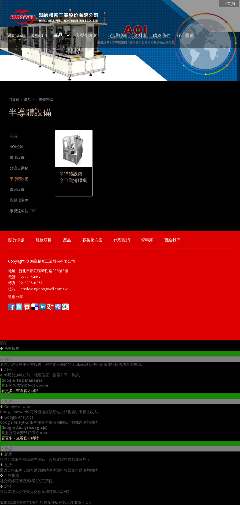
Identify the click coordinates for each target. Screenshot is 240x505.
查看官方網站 (27, 390)
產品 (27, 99)
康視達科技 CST (23, 210)
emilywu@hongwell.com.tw (44, 288)
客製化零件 (19, 200)
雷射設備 (17, 189)
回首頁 (14, 99)
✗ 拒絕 (5, 359)
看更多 (7, 390)
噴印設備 (17, 157)
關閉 (4, 342)
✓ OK (86, 502)
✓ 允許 (5, 353)
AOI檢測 (17, 146)
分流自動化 (19, 167)
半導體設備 (19, 178)
